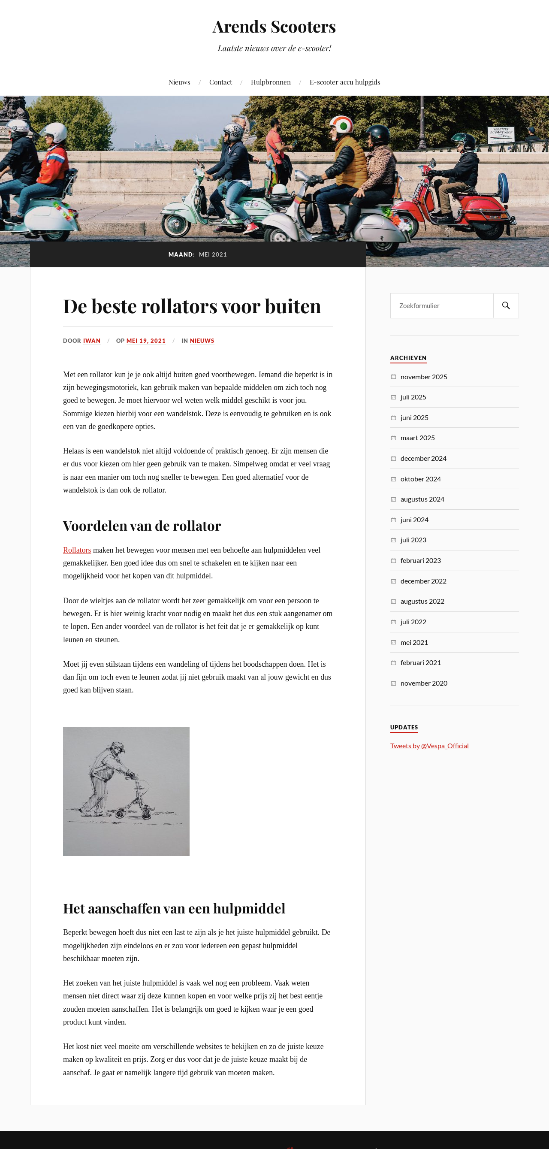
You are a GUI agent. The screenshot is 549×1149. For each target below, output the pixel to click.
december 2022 (423, 581)
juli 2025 (413, 397)
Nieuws (179, 81)
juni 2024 (414, 519)
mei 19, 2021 (146, 340)
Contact (220, 81)
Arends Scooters (274, 26)
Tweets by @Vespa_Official (429, 745)
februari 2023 (421, 560)
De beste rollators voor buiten (192, 305)
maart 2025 (418, 437)
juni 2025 (414, 417)
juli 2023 (413, 539)
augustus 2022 (422, 601)
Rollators (77, 550)
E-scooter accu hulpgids (345, 81)
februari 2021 (421, 662)
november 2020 (424, 683)
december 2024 (423, 458)
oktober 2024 (421, 479)
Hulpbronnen (271, 81)
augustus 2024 (422, 499)
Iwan (92, 340)
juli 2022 (413, 621)
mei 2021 (414, 642)
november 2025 (424, 376)
